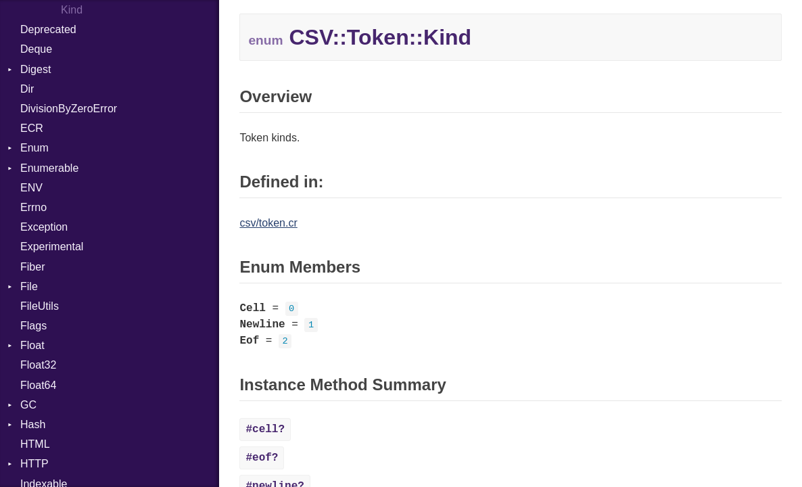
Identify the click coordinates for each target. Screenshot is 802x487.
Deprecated (48, 29)
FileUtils (39, 306)
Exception (44, 227)
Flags (33, 325)
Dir (27, 89)
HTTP (34, 463)
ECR (31, 128)
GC (28, 405)
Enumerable (49, 168)
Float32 (38, 365)
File (29, 286)
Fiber (32, 267)
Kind (71, 10)
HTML (35, 444)
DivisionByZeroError (68, 108)
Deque (36, 49)
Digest (35, 69)
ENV (31, 187)
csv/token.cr (268, 223)
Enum (34, 148)
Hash (32, 424)
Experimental (51, 246)
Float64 (38, 385)
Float (32, 345)
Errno (33, 207)
